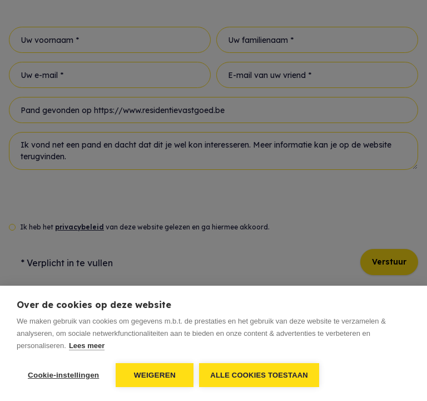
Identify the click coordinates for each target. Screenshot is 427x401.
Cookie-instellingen (63, 375)
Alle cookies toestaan (259, 375)
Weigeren (155, 375)
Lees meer (87, 345)
